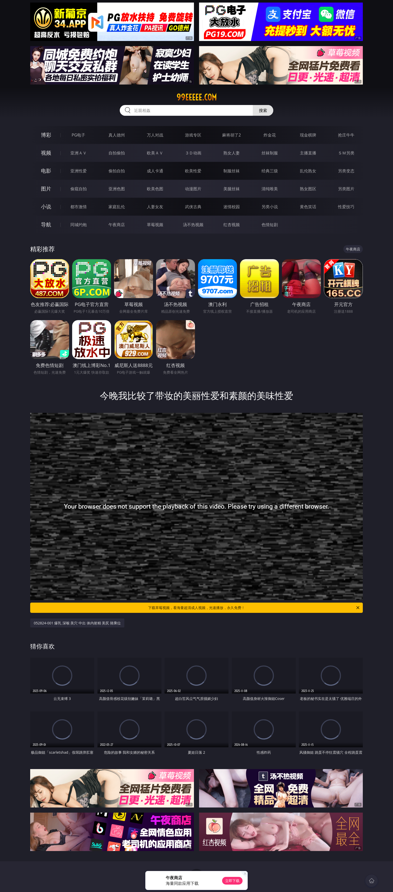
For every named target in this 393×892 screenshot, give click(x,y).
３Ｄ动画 (193, 153)
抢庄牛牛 (346, 135)
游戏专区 (193, 135)
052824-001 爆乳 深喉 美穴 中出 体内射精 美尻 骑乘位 (77, 623)
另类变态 (346, 171)
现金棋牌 (308, 135)
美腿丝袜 (231, 189)
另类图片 (346, 189)
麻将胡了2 (231, 135)
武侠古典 (193, 206)
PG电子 (78, 135)
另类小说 (269, 206)
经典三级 (269, 171)
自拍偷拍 (116, 153)
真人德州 (116, 135)
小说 (46, 206)
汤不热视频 (193, 224)
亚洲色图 (116, 189)
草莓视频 (155, 224)
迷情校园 (231, 206)
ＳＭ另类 (346, 153)
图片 (46, 188)
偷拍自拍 (116, 171)
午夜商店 (116, 224)
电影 (46, 170)
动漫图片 (193, 189)
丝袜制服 (269, 153)
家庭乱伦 (116, 206)
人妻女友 (155, 206)
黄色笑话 (308, 206)
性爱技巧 (346, 206)
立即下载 (232, 880)
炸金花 (270, 135)
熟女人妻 (231, 153)
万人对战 (155, 135)
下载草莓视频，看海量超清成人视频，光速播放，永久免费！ (254, 608)
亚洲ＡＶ (78, 153)
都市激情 (78, 206)
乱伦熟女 (308, 171)
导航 (46, 224)
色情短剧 (269, 224)
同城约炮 (78, 224)
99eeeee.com (197, 97)
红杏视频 (231, 224)
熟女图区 (308, 189)
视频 (46, 152)
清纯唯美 (269, 189)
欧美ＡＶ (155, 153)
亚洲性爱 (78, 171)
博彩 (46, 134)
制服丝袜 (231, 171)
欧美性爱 (193, 171)
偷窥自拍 (78, 189)
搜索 (263, 110)
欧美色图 (155, 189)
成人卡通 (155, 171)
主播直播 (308, 153)
